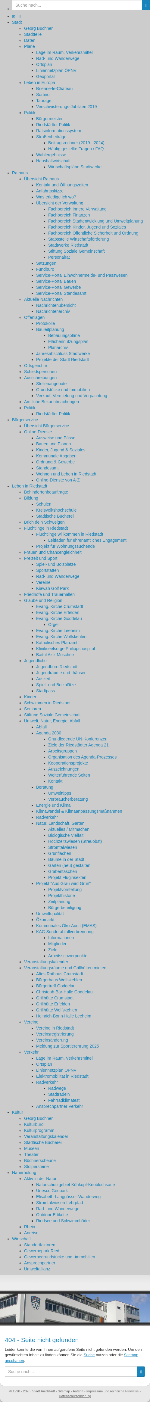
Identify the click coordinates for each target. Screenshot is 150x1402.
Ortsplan (44, 64)
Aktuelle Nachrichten (43, 299)
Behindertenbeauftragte (46, 492)
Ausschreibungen (40, 377)
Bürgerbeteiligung (64, 907)
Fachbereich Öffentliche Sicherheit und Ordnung (93, 233)
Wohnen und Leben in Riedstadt (66, 474)
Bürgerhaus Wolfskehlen (59, 979)
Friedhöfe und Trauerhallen (49, 594)
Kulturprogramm (39, 1130)
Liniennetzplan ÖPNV (56, 70)
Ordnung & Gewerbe (55, 462)
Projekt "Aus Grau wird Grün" (63, 883)
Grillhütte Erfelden (53, 1004)
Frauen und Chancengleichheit (53, 552)
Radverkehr (47, 817)
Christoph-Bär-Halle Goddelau (64, 991)
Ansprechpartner (39, 1262)
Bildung (31, 498)
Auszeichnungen (64, 769)
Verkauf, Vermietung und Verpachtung (71, 395)
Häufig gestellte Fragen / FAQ (76, 148)
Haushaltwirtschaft (53, 160)
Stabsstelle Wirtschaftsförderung (78, 239)
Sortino (42, 94)
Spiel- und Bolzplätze (56, 564)
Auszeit (43, 678)
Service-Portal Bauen (56, 281)
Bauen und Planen (53, 443)
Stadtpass (45, 690)
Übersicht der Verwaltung (59, 203)
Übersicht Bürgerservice (46, 425)
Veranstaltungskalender (46, 961)
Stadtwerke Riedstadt (68, 245)
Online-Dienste (38, 431)
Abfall (41, 726)
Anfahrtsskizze (50, 190)
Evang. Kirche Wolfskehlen (61, 636)
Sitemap (64, 1391)
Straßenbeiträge (51, 136)
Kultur (17, 1112)
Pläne (29, 46)
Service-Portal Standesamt (61, 293)
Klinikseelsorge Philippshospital (65, 648)
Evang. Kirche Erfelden (57, 612)
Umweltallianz (37, 1268)
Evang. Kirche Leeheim (58, 630)
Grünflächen (59, 853)
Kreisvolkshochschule (56, 510)
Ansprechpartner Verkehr (59, 1106)
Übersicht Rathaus (41, 178)
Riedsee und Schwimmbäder (63, 1220)
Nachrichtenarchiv (53, 311)
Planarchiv (58, 347)
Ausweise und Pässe (55, 437)
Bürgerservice (25, 419)
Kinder (30, 696)
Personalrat (59, 257)
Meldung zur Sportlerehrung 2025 (67, 1046)
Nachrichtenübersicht (56, 305)
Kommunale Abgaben (56, 455)
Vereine (43, 582)
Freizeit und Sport (41, 558)
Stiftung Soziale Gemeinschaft (76, 251)
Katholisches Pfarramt (56, 642)
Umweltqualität (50, 913)
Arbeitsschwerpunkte (67, 955)
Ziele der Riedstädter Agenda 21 (78, 745)
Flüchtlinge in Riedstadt (46, 528)
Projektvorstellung (65, 889)
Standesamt (47, 468)
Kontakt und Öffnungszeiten (62, 184)
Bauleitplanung (50, 329)
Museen (31, 1148)
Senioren (32, 708)
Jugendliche (35, 660)
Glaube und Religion (43, 600)
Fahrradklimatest (64, 1100)
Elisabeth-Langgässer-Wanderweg (68, 1196)
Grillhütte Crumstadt (54, 997)
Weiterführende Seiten (69, 775)
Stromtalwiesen (62, 847)
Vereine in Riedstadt (55, 1028)
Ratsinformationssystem (58, 130)
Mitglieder (57, 943)
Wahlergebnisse (51, 154)
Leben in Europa (39, 82)
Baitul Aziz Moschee (55, 654)
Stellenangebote (51, 383)
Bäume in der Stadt (66, 859)
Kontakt (55, 781)
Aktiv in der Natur (40, 1178)
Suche (89, 1355)
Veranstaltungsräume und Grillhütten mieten (65, 967)
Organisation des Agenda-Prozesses (82, 757)
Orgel (53, 624)
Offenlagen (34, 317)
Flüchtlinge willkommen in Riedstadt (69, 534)
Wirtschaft (21, 1238)
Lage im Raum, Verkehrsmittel (64, 52)
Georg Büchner (38, 28)
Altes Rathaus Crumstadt (59, 973)
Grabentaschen (62, 871)
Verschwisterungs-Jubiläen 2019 (66, 106)
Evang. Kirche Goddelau (59, 618)
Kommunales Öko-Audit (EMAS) (66, 925)
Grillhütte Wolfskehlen (56, 1010)
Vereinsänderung (52, 1040)
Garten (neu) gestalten (69, 865)
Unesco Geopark (52, 1190)
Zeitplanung (59, 901)
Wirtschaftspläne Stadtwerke (75, 166)
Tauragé (44, 100)
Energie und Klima (53, 805)
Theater (31, 1154)
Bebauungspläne (64, 335)
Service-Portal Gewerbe (58, 287)
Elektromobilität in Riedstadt (62, 1076)
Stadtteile (33, 34)
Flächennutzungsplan (68, 341)
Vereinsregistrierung (55, 1034)
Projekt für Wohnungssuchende (65, 546)
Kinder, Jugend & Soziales (60, 449)
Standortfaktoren (39, 1244)
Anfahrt (78, 1391)
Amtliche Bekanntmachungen (51, 401)
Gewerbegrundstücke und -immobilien (59, 1256)
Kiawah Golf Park (52, 588)
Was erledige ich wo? (56, 197)
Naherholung (24, 1172)
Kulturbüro (34, 1124)
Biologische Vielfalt (65, 835)
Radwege (57, 1088)
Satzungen (46, 263)
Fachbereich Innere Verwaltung (77, 209)
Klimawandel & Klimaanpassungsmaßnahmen (79, 811)
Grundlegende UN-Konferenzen (78, 739)
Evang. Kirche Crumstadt (59, 606)
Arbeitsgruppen (62, 751)
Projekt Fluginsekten (67, 877)
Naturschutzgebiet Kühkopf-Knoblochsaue (75, 1184)
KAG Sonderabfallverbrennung (65, 931)
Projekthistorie (61, 895)
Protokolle (45, 323)
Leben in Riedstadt (29, 486)
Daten (29, 40)
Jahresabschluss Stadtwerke (63, 353)
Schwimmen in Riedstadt (47, 702)
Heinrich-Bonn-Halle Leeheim (63, 1016)
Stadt (17, 22)
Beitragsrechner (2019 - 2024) (76, 142)
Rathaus (20, 172)
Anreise (31, 1232)
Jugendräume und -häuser (61, 672)
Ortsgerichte (35, 365)
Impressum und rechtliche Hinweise (112, 1391)
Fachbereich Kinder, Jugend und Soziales (87, 227)
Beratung (44, 787)
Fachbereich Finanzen (69, 215)
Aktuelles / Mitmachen (68, 829)
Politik (29, 112)
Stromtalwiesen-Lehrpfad (59, 1202)
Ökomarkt (45, 919)
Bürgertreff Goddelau (56, 985)
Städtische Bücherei (55, 516)
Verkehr (31, 1052)
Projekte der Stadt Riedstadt (62, 359)
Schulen (44, 504)
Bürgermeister (49, 118)
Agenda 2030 (48, 733)
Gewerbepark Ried (41, 1250)
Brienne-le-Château (54, 88)
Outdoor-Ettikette (52, 1214)
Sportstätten (47, 570)
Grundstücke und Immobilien (63, 389)
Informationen (61, 937)
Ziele (52, 949)
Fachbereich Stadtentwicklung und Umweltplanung (95, 221)
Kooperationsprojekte (68, 763)
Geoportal (45, 76)
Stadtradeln (59, 1094)
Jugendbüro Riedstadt (56, 666)
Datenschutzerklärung (75, 1396)
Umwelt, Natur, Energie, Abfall (52, 720)
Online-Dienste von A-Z (58, 480)
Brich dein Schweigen (44, 522)
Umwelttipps (59, 793)
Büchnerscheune (40, 1160)
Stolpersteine (36, 1166)
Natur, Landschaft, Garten (60, 823)
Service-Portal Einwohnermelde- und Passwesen (81, 275)
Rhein (29, 1226)
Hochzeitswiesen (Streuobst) (75, 841)
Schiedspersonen (40, 371)
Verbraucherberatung (68, 799)
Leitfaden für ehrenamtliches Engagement (87, 540)
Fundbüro (45, 269)
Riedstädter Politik (53, 124)
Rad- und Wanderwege (57, 58)
